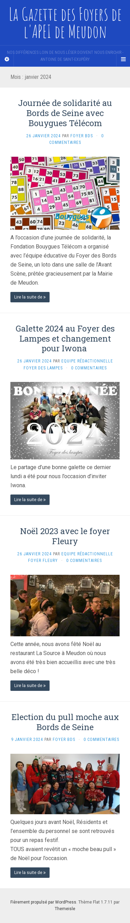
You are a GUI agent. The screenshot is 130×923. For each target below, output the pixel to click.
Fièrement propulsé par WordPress (43, 902)
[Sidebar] (7, 59)
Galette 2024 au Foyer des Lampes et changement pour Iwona (65, 338)
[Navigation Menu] (123, 59)
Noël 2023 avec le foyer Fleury (65, 536)
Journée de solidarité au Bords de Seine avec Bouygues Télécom (65, 113)
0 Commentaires (89, 368)
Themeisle (65, 908)
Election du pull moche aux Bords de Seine (65, 722)
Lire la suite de (30, 297)
